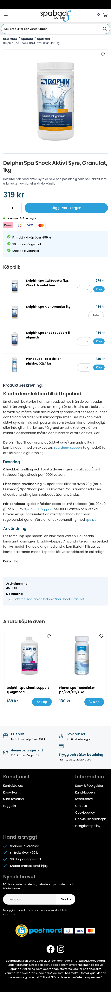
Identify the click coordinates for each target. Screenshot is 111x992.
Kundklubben (85, 793)
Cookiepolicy (85, 813)
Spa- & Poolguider (89, 787)
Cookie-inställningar (90, 820)
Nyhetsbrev (84, 800)
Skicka (66, 900)
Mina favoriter (13, 800)
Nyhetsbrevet (19, 877)
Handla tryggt (20, 837)
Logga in (9, 807)
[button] (21, 931)
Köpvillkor (10, 793)
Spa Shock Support (69, 449)
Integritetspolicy (87, 826)
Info (81, 291)
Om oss (81, 807)
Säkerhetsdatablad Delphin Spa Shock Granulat (44, 601)
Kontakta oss (13, 787)
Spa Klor (92, 521)
